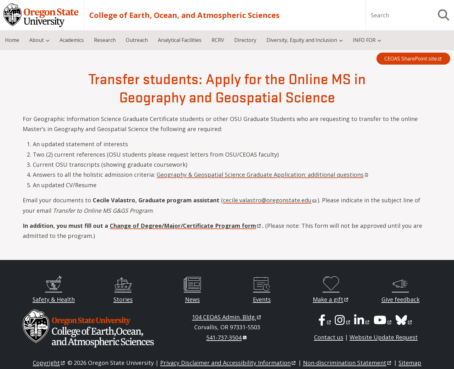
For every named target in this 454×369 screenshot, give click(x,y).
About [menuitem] (36, 40)
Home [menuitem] (12, 40)
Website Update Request (384, 337)
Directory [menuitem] (245, 40)
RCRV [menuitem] (218, 40)
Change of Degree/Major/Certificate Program (186, 225)
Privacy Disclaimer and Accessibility (228, 362)
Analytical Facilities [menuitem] (179, 40)
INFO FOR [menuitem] (364, 40)
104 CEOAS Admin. (227, 317)
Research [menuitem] (105, 40)
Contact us (328, 337)
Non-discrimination (347, 362)
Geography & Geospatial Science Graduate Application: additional (263, 174)
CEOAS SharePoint (413, 58)
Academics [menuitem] (72, 40)
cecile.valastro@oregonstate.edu (270, 200)
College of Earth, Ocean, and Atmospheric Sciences (184, 15)
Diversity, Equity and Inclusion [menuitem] (301, 40)
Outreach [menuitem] (137, 40)
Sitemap (410, 362)
